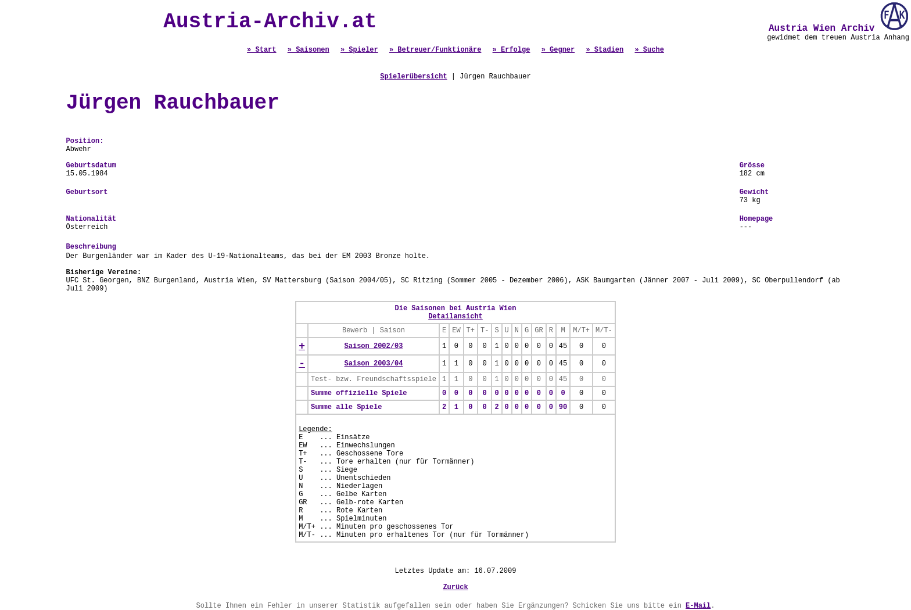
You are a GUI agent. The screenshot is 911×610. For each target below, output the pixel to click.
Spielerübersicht (413, 77)
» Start (261, 50)
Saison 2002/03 (374, 346)
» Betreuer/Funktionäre (435, 50)
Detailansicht (455, 317)
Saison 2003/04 (374, 364)
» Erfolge (511, 50)
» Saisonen (308, 50)
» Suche (648, 50)
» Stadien (604, 50)
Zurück (455, 587)
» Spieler (359, 50)
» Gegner (558, 50)
